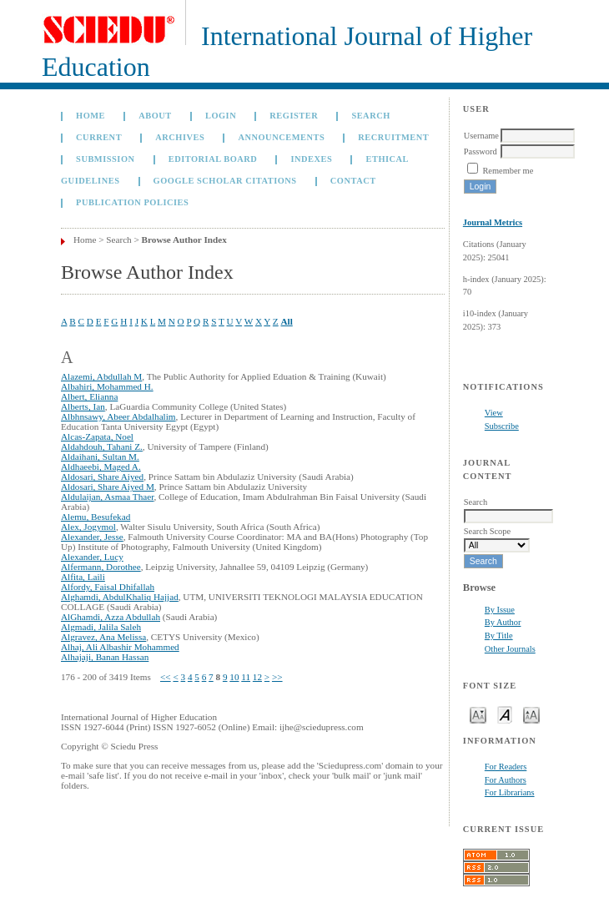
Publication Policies (132, 202)
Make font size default (504, 714)
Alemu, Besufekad (95, 517)
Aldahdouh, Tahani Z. (102, 446)
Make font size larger (531, 714)
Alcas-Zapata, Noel (97, 436)
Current (99, 137)
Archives (179, 137)
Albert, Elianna (89, 396)
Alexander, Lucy (92, 557)
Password (480, 151)
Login (220, 115)
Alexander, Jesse (92, 537)
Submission (105, 159)
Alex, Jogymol (88, 527)
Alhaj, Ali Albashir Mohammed (120, 647)
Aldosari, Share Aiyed (102, 477)
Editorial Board (213, 159)
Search (370, 115)
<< (165, 677)
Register (293, 115)
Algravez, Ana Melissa (103, 637)
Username (481, 135)
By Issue (500, 609)
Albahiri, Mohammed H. (107, 386)
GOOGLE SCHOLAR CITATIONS (225, 180)
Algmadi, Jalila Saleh (101, 627)
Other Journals (510, 648)
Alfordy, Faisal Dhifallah (107, 587)
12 (257, 677)
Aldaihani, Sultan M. (100, 456)
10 (234, 677)
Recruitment (393, 137)
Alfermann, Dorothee (101, 567)
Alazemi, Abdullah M (101, 376)
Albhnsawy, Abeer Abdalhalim (118, 416)
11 (245, 677)
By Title (499, 635)
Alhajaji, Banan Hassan (104, 657)
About (155, 115)
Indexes (311, 159)
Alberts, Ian (83, 406)
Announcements (281, 137)
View (494, 412)
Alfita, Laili (83, 577)
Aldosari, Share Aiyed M (107, 487)
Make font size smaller (478, 714)
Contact (353, 180)
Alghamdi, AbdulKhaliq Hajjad (120, 597)
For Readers (506, 766)
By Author (503, 622)
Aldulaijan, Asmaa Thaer (107, 497)
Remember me (507, 170)
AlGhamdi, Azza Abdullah (110, 617)
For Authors (505, 779)
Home (90, 115)
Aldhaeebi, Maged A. (101, 467)
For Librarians (510, 792)
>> (277, 677)
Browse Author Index (184, 240)
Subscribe (502, 426)
